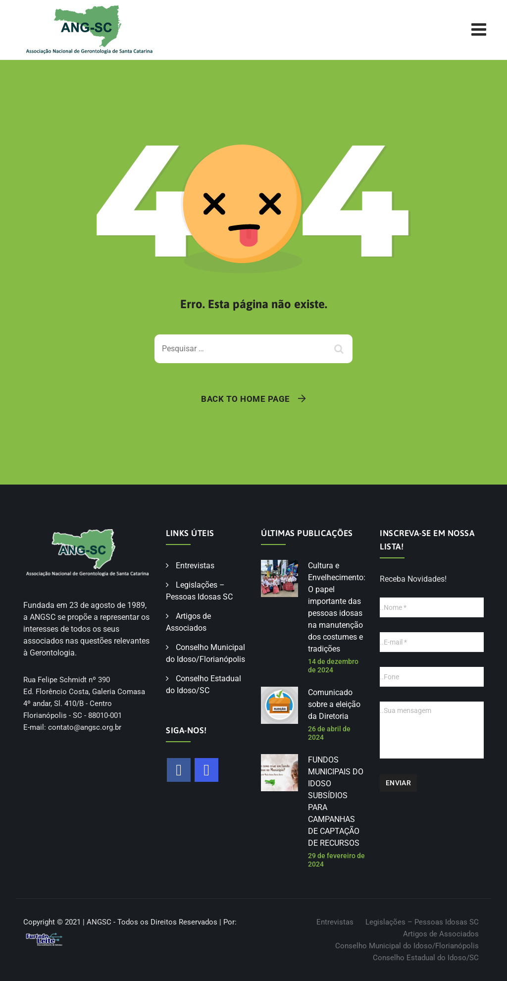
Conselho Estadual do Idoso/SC (426, 957)
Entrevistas (195, 565)
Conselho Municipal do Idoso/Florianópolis (407, 945)
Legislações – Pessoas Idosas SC (422, 922)
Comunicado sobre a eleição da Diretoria (334, 704)
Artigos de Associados (441, 933)
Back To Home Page (245, 399)
